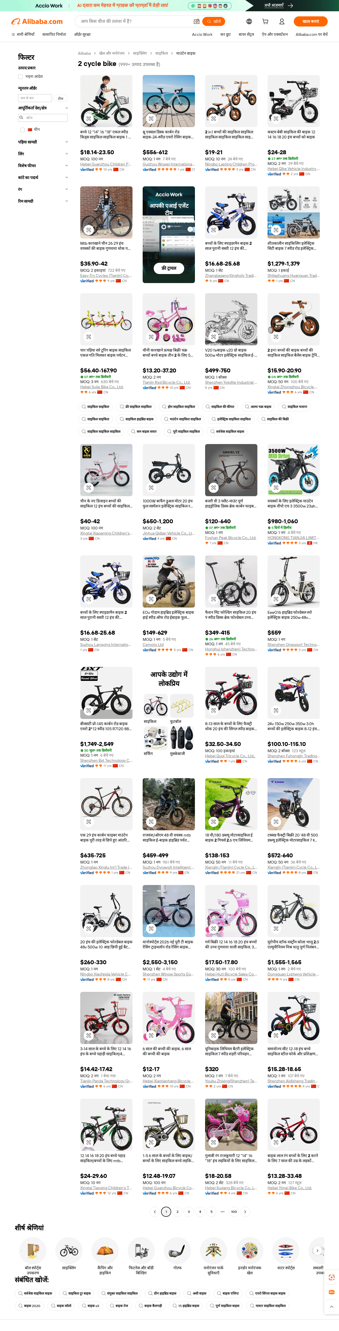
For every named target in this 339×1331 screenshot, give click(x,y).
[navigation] (43, 633)
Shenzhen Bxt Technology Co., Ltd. (106, 760)
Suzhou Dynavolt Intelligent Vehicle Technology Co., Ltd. (169, 867)
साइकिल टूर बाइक (77, 1293)
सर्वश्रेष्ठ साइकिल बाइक (227, 431)
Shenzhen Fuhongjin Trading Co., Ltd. (294, 756)
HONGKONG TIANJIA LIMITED (294, 537)
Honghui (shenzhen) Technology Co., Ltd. (231, 649)
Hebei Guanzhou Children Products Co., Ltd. (106, 164)
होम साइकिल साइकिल (178, 407)
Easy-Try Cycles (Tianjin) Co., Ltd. (106, 275)
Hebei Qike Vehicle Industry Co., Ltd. (294, 168)
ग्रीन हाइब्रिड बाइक (162, 1293)
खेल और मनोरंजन (112, 53)
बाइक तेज (119, 1306)
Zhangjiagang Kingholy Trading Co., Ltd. (231, 275)
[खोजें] (213, 21)
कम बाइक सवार (144, 431)
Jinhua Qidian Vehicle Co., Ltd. (169, 533)
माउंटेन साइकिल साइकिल (182, 419)
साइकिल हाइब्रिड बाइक (136, 419)
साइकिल (161, 53)
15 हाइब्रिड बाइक (186, 1306)
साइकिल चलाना (294, 407)
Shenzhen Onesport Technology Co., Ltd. (294, 644)
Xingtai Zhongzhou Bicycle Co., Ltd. (294, 387)
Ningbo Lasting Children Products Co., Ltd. (231, 164)
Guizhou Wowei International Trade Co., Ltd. (169, 164)
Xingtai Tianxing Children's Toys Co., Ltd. (106, 1188)
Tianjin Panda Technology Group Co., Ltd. (106, 1081)
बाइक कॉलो (61, 1306)
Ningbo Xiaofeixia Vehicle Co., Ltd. (106, 974)
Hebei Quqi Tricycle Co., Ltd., (230, 756)
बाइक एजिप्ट (228, 1293)
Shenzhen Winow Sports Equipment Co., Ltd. (169, 974)
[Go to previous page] (155, 1212)
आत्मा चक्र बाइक (258, 407)
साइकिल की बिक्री (275, 419)
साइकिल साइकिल (95, 407)
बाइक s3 (90, 1306)
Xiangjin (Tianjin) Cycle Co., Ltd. (231, 867)
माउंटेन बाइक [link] (185, 53)
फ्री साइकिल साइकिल (135, 407)
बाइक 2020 (29, 1306)
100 (234, 1212)
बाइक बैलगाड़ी (150, 1306)
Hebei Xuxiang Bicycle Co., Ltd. (231, 1188)
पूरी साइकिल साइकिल (183, 431)
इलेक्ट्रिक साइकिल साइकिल (231, 419)
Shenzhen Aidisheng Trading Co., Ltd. (294, 1081)
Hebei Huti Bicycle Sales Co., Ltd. (231, 974)
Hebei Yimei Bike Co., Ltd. (290, 1188)
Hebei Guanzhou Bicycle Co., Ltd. (169, 1188)
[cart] (266, 22)
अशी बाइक (196, 1293)
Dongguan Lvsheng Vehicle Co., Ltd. (294, 974)
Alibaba (84, 53)
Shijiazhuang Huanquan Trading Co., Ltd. (294, 275)
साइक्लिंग (140, 53)
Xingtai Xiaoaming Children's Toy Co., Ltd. (106, 533)
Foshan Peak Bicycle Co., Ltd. (230, 537)
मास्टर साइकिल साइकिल (268, 1306)
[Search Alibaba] (135, 21)
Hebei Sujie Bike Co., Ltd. (101, 387)
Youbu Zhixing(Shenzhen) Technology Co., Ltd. (231, 1081)
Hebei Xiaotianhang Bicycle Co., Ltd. (169, 1081)
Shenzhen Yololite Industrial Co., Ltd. (231, 382)
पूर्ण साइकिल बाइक (224, 1306)
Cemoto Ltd (153, 644)
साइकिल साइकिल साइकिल (101, 431)
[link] (331, 1277)
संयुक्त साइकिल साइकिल (119, 1293)
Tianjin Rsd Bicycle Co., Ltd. (166, 382)
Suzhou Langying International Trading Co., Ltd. (106, 644)
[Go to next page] (245, 1212)
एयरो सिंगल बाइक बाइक (267, 1293)
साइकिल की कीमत (220, 407)
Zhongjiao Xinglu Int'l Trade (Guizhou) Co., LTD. (106, 867)
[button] (196, 21)
